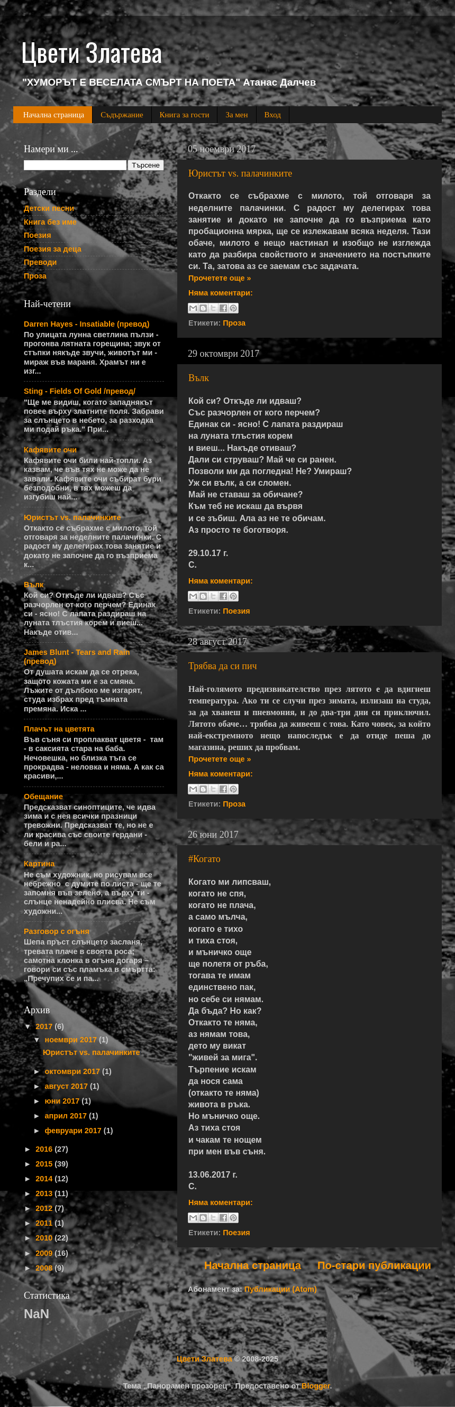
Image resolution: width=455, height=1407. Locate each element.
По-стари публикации (374, 1265)
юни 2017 (63, 1101)
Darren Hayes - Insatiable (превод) (86, 324)
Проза (234, 323)
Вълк (198, 378)
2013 (44, 1193)
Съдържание (122, 114)
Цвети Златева (204, 1359)
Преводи (40, 262)
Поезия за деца (52, 249)
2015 (44, 1164)
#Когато (204, 859)
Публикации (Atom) (280, 1289)
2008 (44, 1268)
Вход (273, 114)
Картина (39, 863)
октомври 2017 (74, 1071)
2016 (44, 1149)
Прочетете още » (219, 278)
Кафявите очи (50, 450)
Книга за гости (185, 114)
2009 (44, 1253)
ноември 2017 (72, 1039)
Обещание (43, 796)
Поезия (236, 611)
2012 (44, 1208)
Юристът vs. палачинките (240, 173)
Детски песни (49, 208)
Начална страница (53, 114)
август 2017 (67, 1086)
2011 (44, 1223)
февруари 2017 (74, 1130)
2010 (44, 1238)
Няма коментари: (220, 293)
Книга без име (50, 222)
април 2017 (67, 1116)
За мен (236, 114)
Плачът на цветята (59, 729)
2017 (44, 1026)
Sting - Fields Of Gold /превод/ (79, 391)
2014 (44, 1178)
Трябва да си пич (222, 666)
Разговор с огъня (56, 931)
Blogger (316, 1386)
